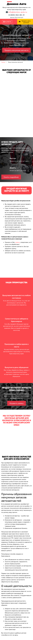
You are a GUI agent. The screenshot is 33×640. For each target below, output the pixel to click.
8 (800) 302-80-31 (17, 15)
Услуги (7, 22)
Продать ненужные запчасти (16, 50)
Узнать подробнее (11, 177)
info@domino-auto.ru (17, 12)
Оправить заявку (17, 403)
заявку (17, 242)
